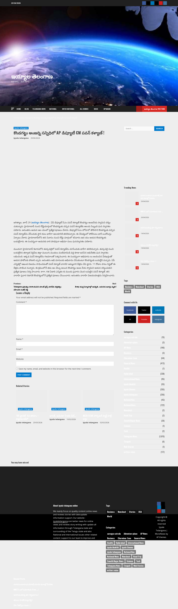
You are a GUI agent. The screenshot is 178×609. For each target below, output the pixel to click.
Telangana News (39, 109)
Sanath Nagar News (132, 420)
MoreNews (160, 533)
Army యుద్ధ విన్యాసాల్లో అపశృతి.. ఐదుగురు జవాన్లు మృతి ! (90, 287)
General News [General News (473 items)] (139, 537)
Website (20, 361)
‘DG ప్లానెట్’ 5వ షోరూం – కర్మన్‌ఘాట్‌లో (31, 417)
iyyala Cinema (129, 389)
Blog (27, 109)
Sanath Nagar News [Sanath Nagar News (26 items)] (115, 560)
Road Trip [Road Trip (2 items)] (137, 556)
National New (129, 399)
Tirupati (127, 441)
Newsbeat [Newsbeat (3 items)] (140, 286)
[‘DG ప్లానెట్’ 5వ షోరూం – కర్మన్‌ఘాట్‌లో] (31, 403)
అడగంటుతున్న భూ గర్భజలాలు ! (132, 230)
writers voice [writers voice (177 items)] (112, 569)
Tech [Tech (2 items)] (138, 560)
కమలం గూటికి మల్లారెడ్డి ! (132, 246)
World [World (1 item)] (127, 291)
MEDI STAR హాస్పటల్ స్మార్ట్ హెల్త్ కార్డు (97, 417)
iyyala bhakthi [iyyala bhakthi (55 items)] (113, 546)
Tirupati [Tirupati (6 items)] (127, 565)
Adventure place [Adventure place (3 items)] (130, 533)
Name (19, 341)
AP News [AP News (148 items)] (143, 533)
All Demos (84, 109)
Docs (96, 109)
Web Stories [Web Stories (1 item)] (139, 565)
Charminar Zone (130, 358)
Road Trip (128, 415)
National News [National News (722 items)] (113, 556)
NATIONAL (53, 109)
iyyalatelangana (60, 520)
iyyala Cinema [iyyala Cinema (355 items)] (127, 546)
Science (127, 425)
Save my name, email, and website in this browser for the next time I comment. (55, 371)
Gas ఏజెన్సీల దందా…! (132, 262)
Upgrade (107, 109)
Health (126, 368)
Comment (21, 304)
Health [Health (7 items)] (110, 542)
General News (129, 363)
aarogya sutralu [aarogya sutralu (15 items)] (114, 533)
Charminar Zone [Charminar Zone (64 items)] (124, 537)
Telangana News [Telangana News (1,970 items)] (114, 565)
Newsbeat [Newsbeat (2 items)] (126, 556)
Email (19, 351)
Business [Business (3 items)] (111, 537)
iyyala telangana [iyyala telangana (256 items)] (114, 551)
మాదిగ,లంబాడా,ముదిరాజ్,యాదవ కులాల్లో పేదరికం (132, 198)
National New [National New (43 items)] (129, 551)
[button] (12, 109)
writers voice (129, 452)
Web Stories (129, 446)
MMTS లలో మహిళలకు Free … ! (132, 214)
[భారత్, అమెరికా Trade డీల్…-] (65, 403)
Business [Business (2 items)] (129, 286)
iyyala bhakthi (129, 384)
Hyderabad (128, 373)
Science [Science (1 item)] (130, 560)
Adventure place (130, 342)
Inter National (68, 109)
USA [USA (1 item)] (158, 286)
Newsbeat (128, 410)
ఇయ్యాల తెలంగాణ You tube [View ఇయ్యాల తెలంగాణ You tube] (150, 109)
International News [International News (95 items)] (136, 542)
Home (19, 109)
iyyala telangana (21, 128)
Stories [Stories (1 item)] (150, 286)
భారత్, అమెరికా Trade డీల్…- (61, 417)
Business (127, 352)
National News (130, 405)
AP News (127, 347)
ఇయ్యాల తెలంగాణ (32, 76)
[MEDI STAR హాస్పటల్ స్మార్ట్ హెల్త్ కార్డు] (98, 403)
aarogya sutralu (130, 337)
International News (132, 379)
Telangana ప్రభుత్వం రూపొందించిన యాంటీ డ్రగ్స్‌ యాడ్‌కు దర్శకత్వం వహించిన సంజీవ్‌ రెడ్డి (39, 287)
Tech (126, 431)
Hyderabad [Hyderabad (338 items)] (120, 542)
